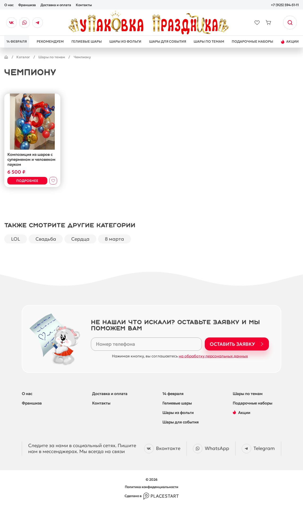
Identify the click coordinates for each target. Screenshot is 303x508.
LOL (15, 239)
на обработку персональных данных (213, 356)
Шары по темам (52, 57)
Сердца (82, 239)
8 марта (116, 239)
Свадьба (46, 239)
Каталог (23, 57)
